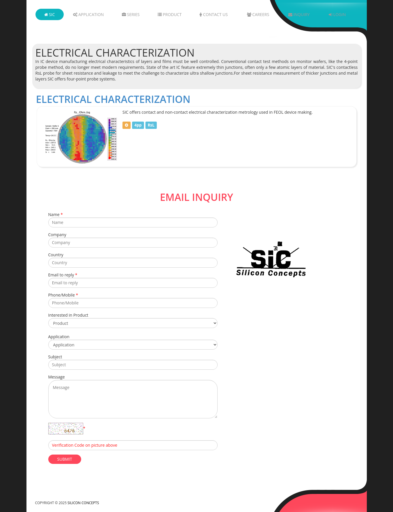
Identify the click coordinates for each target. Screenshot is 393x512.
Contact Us (214, 14)
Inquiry (299, 14)
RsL (151, 125)
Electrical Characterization (113, 99)
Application (88, 14)
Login (337, 14)
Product (170, 14)
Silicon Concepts (83, 502)
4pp (138, 125)
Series (131, 14)
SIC (49, 14)
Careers (258, 14)
